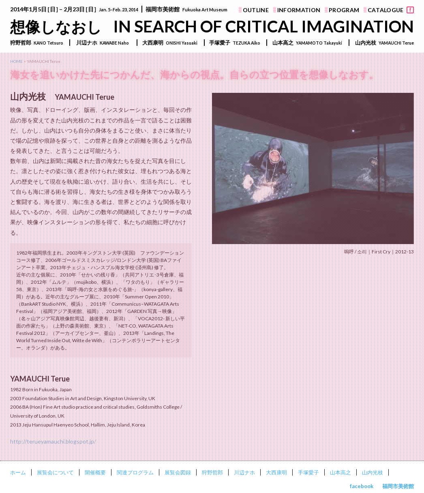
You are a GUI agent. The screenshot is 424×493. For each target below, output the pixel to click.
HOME (16, 61)
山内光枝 (372, 472)
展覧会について (55, 472)
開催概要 (95, 472)
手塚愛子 (308, 472)
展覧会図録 (178, 472)
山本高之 (340, 472)
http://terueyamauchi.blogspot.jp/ (53, 441)
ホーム (18, 472)
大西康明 (276, 472)
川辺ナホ (244, 472)
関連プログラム (135, 472)
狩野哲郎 (212, 472)
